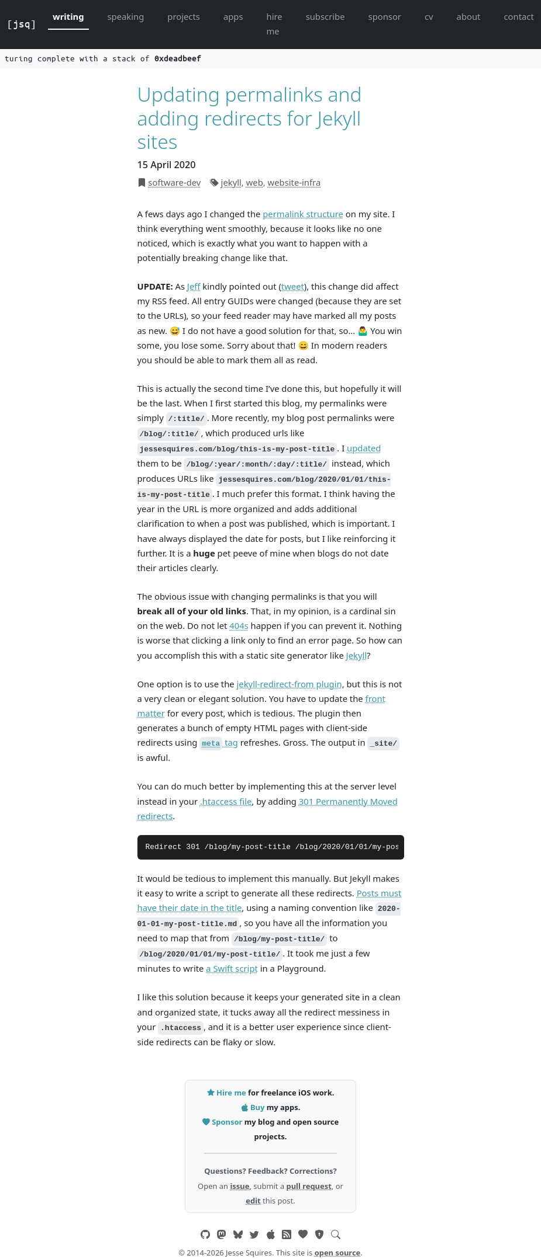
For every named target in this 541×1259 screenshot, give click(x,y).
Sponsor (223, 1122)
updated (364, 448)
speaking (126, 16)
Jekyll (356, 655)
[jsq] (21, 24)
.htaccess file (225, 801)
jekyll (231, 182)
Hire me (227, 1092)
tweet (292, 286)
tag (218, 742)
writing (68, 16)
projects (183, 16)
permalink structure (303, 214)
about (469, 16)
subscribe (325, 16)
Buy (254, 1107)
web (254, 182)
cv (429, 16)
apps (233, 16)
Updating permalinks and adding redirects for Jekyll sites (249, 117)
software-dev (174, 182)
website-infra (294, 182)
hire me (274, 24)
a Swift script (232, 968)
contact (518, 16)
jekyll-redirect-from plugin (289, 684)
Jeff (194, 286)
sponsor (384, 16)
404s (238, 625)
